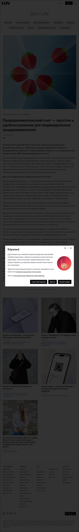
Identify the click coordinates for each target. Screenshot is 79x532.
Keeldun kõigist (65, 282)
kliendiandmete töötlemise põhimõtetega (29, 276)
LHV (9, 254)
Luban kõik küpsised (39, 282)
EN (65, 248)
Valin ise (52, 282)
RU (71, 248)
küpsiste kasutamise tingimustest (28, 272)
